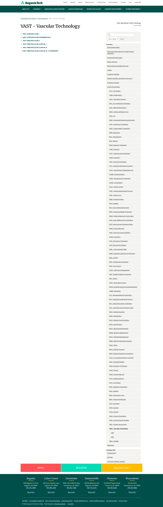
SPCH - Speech (113, 412)
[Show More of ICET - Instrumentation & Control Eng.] (108, 295)
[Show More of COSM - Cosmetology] (108, 182)
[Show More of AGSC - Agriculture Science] (108, 99)
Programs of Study (113, 83)
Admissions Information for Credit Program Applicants (120, 52)
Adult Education (89, 2)
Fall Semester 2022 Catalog (28, 18)
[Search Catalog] (120, 35)
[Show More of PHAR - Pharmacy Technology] (108, 366)
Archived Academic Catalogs (116, 461)
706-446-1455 (51, 488)
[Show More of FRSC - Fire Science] (108, 266)
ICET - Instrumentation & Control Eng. (120, 295)
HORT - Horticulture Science (117, 283)
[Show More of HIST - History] (108, 278)
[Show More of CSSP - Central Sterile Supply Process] (108, 191)
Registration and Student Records (117, 66)
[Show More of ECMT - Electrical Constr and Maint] (108, 232)
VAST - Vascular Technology (118, 429)
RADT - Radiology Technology (118, 387)
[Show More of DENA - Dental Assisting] (108, 199)
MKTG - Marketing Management (118, 337)
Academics (37, 9)
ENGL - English (113, 258)
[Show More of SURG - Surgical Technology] (108, 416)
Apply (41, 467)
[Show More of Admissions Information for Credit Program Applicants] (106, 51)
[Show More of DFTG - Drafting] (108, 203)
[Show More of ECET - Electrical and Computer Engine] (108, 224)
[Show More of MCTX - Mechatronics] (108, 324)
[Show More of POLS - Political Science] (108, 378)
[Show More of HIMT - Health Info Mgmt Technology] (108, 274)
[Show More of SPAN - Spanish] (108, 407)
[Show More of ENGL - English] (108, 257)
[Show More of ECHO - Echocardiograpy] (108, 228)
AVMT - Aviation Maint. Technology (119, 128)
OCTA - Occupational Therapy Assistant (121, 358)
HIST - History (113, 278)
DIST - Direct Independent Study (119, 208)
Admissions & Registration (54, 9)
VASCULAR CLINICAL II (35, 47)
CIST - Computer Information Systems (121, 166)
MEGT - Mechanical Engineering (118, 329)
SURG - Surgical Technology (117, 416)
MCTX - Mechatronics (115, 324)
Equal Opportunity (67, 501)
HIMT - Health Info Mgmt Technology (120, 274)
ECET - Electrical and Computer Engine (121, 224)
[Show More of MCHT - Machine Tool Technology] (108, 320)
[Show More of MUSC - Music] (108, 345)
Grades (109, 70)
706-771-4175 (91, 488)
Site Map (110, 457)
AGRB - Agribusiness (115, 95)
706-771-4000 (31, 488)
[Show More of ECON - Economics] (108, 236)
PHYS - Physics (113, 370)
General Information (113, 47)
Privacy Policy (123, 501)
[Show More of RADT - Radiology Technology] (108, 386)
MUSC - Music (113, 345)
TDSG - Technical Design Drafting (119, 420)
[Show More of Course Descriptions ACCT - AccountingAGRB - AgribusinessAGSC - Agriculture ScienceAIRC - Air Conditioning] (106, 86)
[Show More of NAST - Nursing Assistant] (108, 349)
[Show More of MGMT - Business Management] (108, 332)
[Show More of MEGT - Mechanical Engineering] (108, 328)
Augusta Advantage (76, 9)
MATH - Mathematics (115, 316)
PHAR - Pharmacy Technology (118, 366)
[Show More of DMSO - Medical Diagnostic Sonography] (108, 216)
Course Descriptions (42, 18)
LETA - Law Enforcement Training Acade (121, 308)
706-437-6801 (132, 488)
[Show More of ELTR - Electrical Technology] (108, 245)
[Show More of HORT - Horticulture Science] (108, 282)
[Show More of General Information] (106, 47)
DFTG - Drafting (113, 203)
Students (72, 2)
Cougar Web (137, 2)
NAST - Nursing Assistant (116, 349)
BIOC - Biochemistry (115, 137)
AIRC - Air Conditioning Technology (119, 103)
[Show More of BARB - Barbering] (108, 132)
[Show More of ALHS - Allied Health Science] (108, 107)
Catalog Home (111, 453)
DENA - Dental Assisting (116, 199)
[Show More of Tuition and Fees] (106, 61)
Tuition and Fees (112, 62)
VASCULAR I (31, 34)
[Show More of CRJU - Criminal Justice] (108, 186)
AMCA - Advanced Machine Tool (118, 112)
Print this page (137, 25)
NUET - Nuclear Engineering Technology (121, 354)
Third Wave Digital (59, 504)
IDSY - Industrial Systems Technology (120, 304)
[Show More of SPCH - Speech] (108, 411)
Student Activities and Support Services (119, 78)
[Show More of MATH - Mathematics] (108, 316)
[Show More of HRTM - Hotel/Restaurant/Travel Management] (108, 286)
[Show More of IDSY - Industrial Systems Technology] (108, 303)
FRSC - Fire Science (115, 266)
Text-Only (71, 504)
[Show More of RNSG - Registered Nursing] (108, 399)
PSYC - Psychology (115, 383)
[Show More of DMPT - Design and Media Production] (108, 211)
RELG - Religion (113, 391)
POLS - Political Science (116, 379)
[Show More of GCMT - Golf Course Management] (108, 270)
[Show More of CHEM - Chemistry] (108, 157)
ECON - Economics (114, 237)
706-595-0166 (112, 488)
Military (80, 2)
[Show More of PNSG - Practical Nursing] (108, 374)
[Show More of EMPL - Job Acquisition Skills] (108, 249)
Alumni (65, 2)
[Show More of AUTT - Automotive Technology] (108, 124)
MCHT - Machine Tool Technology (119, 320)
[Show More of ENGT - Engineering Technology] (108, 261)
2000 (112, 437)
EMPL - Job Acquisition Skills (118, 249)
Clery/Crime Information (52, 501)
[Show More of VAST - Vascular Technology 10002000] (108, 428)
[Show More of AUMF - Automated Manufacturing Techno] (108, 120)
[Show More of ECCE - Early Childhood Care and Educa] (108, 220)
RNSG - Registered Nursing (117, 399)
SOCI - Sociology (114, 404)
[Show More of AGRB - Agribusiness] (108, 95)
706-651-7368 (71, 488)
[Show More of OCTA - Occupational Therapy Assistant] (108, 357)
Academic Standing (113, 74)
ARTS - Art (112, 116)
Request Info (122, 467)
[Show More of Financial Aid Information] (106, 57)
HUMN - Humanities (115, 291)
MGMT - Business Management (118, 333)
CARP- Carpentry (114, 149)
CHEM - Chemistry (114, 158)
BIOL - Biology (113, 141)
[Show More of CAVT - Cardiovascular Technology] (108, 153)
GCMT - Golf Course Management (119, 270)
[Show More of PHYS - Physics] (108, 370)
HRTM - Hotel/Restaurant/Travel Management (123, 287)
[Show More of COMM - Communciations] (108, 174)
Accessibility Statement (36, 501)
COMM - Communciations (117, 174)
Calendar (123, 2)
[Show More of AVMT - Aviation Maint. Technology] (108, 128)
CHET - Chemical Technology (118, 162)
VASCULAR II (31, 41)
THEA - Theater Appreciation (118, 424)
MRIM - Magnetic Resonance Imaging (120, 341)
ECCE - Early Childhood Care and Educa (121, 220)
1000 (112, 433)
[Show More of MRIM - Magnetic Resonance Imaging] (108, 341)
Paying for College (94, 9)
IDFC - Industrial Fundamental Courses (121, 299)
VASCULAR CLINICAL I (34, 44)
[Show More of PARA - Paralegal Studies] (108, 361)
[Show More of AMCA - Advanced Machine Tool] (108, 111)
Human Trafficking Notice (97, 501)
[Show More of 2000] (109, 437)
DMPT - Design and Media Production (120, 212)
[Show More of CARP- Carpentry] (108, 149)
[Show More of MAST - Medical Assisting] (108, 311)
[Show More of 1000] (109, 432)
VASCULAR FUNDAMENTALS (37, 37)
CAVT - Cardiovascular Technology (119, 153)
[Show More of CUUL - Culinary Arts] (108, 195)
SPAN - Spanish (113, 408)
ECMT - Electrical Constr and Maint (119, 233)
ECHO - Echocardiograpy (116, 228)
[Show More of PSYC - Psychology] (108, 382)
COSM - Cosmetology (115, 183)
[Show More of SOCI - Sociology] (108, 403)
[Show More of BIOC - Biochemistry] (108, 136)
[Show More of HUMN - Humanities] (108, 291)
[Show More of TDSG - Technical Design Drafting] (108, 420)
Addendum (110, 445)
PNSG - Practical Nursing (116, 374)
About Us (26, 9)
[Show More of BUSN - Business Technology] (108, 145)
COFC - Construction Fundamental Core (121, 170)
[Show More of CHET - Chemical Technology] (108, 161)
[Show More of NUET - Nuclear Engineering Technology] (108, 353)
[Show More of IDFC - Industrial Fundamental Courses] (108, 299)
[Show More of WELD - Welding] (108, 441)
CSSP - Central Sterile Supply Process (121, 191)
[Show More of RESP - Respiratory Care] (108, 395)
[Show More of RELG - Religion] (108, 391)
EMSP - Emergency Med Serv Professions (122, 253)
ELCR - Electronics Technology (118, 241)
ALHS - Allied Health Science (117, 108)
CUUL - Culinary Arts (115, 195)
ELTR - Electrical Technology (117, 245)
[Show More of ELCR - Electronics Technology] (108, 241)
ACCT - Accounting (114, 91)
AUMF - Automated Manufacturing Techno (122, 120)
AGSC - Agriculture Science (117, 99)
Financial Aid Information (114, 58)
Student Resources (133, 9)
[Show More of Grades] (106, 70)
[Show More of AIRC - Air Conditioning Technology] (108, 103)
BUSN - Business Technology (118, 145)
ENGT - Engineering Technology (118, 262)
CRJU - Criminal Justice (116, 187)
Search (122, 39)
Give (130, 2)
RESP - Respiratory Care (116, 395)
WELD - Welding (114, 441)
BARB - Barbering (114, 133)
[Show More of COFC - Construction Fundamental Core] (108, 170)
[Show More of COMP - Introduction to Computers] (108, 178)
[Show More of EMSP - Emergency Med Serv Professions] (108, 253)
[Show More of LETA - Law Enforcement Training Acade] (108, 307)
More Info (30, 492)
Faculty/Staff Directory (81, 501)
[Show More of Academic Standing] (106, 74)
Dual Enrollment (113, 2)
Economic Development (114, 9)
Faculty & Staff (101, 2)
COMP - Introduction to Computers (120, 178)
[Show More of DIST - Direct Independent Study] (108, 207)
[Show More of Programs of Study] (106, 82)
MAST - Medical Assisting (117, 312)
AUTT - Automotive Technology (118, 124)
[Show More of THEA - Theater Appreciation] (108, 424)
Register (81, 467)
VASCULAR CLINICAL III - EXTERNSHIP (40, 51)
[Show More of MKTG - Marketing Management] (108, 336)
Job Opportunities (111, 501)
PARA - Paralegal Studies (116, 362)
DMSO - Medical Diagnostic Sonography (121, 216)
